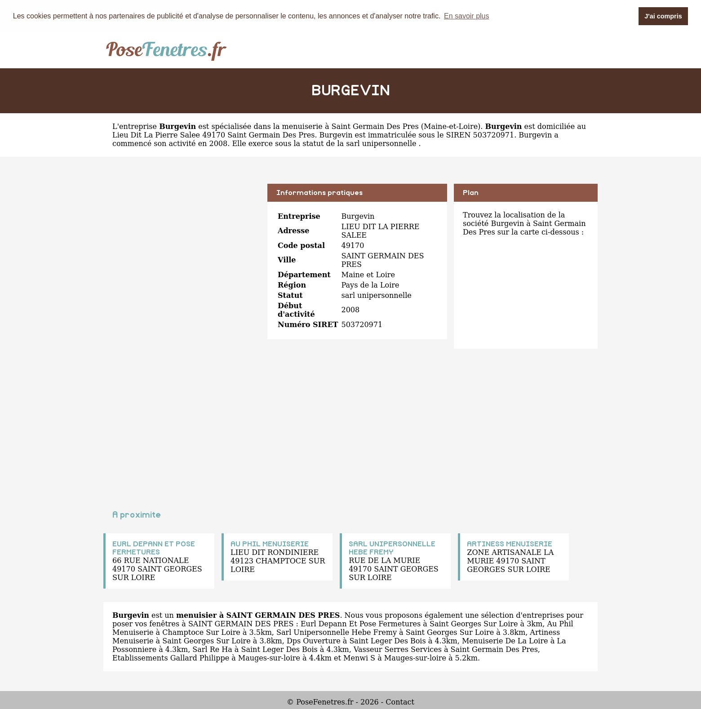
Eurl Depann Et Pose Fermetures (361, 624)
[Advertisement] (182, 247)
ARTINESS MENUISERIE (509, 544)
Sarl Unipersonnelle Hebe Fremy (336, 632)
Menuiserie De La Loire (505, 641)
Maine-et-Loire (451, 126)
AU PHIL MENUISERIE (270, 544)
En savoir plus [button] (466, 16)
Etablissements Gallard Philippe (170, 658)
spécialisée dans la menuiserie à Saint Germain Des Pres (314, 126)
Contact (400, 702)
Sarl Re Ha (212, 649)
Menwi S (359, 658)
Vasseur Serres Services (398, 649)
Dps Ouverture (314, 641)
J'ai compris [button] (663, 16)
